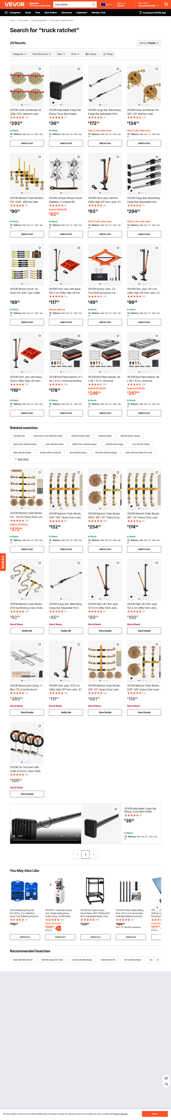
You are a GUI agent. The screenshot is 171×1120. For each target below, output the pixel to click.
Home (12, 20)
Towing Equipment (38, 20)
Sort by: (143, 43)
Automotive (23, 20)
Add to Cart (27, 143)
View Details (105, 630)
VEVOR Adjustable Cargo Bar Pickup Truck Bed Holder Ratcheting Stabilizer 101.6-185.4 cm (140, 813)
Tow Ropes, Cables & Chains (61, 20)
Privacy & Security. (120, 1114)
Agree (155, 1114)
